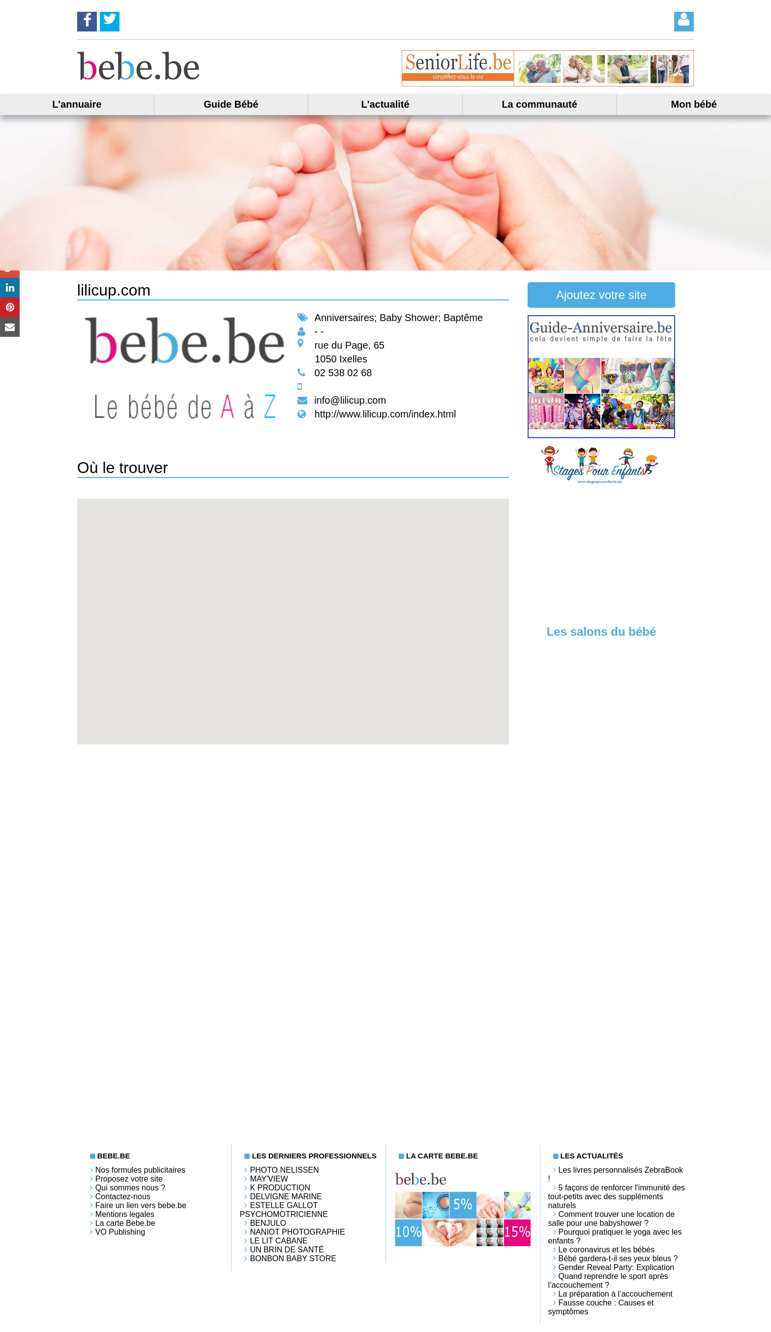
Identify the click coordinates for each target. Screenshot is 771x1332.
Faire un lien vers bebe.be (140, 1205)
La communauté (539, 104)
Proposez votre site (129, 1179)
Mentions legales (124, 1214)
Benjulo (268, 1223)
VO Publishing (120, 1232)
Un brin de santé (287, 1249)
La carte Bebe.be (125, 1223)
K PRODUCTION (280, 1188)
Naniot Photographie (297, 1232)
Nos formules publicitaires (140, 1170)
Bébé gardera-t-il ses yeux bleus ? (618, 1258)
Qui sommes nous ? (130, 1188)
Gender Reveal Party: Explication (617, 1267)
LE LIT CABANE (278, 1241)
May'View (269, 1179)
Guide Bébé (231, 104)
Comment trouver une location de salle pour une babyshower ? (611, 1218)
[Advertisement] (601, 553)
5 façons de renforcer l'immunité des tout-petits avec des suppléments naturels (616, 1197)
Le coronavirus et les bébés (607, 1249)
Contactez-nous (122, 1196)
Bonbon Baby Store (293, 1258)
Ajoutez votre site (601, 294)
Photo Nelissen (284, 1170)
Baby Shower (409, 317)
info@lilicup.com (350, 400)
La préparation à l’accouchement (616, 1294)
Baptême (463, 317)
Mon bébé (694, 104)
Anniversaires (344, 317)
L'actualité (385, 104)
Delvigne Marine (286, 1196)
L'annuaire (76, 104)
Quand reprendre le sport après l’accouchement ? (608, 1280)
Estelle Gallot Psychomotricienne (283, 1209)
